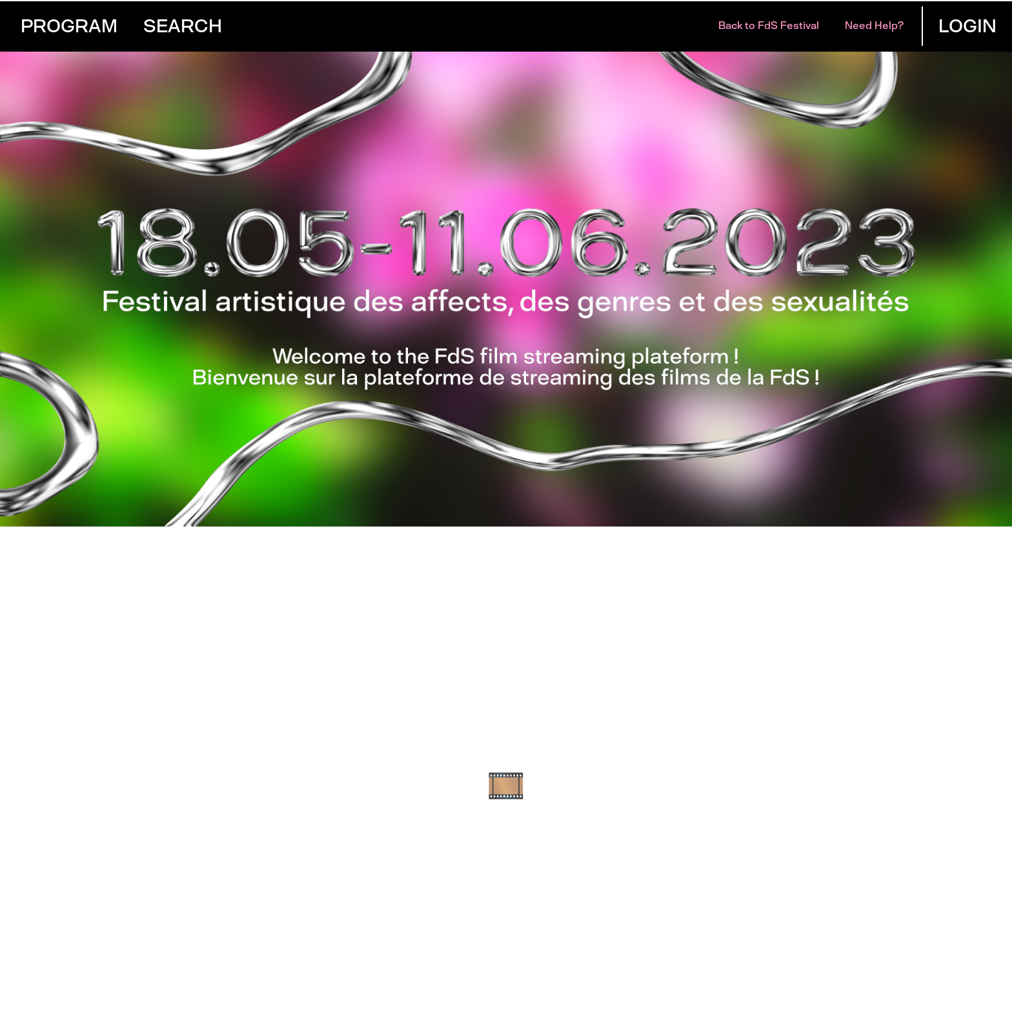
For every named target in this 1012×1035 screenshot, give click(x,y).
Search (182, 26)
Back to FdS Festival (768, 25)
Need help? (874, 25)
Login (967, 26)
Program (69, 26)
